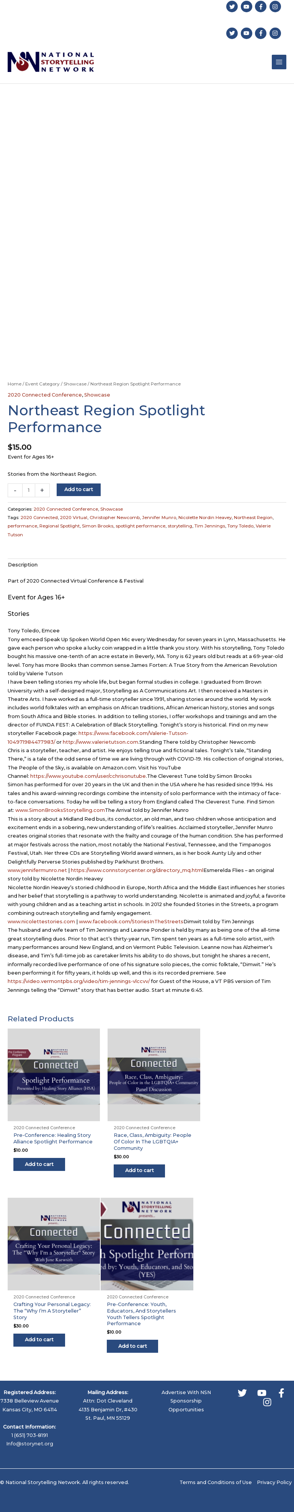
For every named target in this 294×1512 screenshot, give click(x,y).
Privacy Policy (274, 1475)
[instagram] (276, 5)
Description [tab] (23, 566)
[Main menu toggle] (279, 62)
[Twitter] (242, 1386)
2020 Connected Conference (45, 395)
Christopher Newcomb (115, 518)
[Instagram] (267, 1395)
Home (14, 384)
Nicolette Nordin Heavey (205, 518)
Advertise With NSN (186, 1385)
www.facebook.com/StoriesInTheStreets (131, 922)
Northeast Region (253, 518)
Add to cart (78, 490)
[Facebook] (281, 1386)
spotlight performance (140, 526)
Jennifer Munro (159, 518)
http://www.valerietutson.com (100, 743)
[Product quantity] (28, 491)
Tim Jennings (209, 526)
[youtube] (247, 5)
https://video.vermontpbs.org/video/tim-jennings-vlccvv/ (79, 982)
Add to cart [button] (43, 1167)
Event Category (42, 384)
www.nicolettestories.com (41, 922)
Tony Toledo (240, 526)
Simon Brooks (97, 526)
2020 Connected (39, 518)
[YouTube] (261, 1386)
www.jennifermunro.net (37, 871)
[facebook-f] (261, 5)
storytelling (180, 526)
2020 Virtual (73, 518)
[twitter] (233, 5)
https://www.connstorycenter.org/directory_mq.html (137, 871)
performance (22, 526)
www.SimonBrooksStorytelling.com (60, 811)
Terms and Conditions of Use (216, 1475)
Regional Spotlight (59, 526)
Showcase (75, 384)
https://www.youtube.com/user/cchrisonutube (88, 777)
